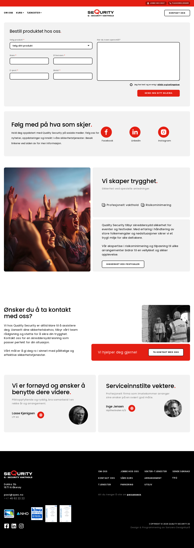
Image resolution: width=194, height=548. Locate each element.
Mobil (56, 70)
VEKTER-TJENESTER (155, 471)
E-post (14, 70)
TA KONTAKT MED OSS (166, 352)
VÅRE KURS (126, 478)
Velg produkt (17, 40)
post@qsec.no (13, 495)
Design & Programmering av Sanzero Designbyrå (160, 527)
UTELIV (148, 485)
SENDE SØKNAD (181, 471)
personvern (134, 494)
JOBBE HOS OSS (129, 471)
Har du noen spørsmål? (108, 40)
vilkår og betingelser (168, 84)
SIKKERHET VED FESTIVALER (123, 264)
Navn (13, 55)
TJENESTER (104, 485)
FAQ (174, 478)
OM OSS (102, 471)
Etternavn (59, 55)
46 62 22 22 (14, 498)
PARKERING (126, 485)
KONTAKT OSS (177, 13)
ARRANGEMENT (153, 478)
